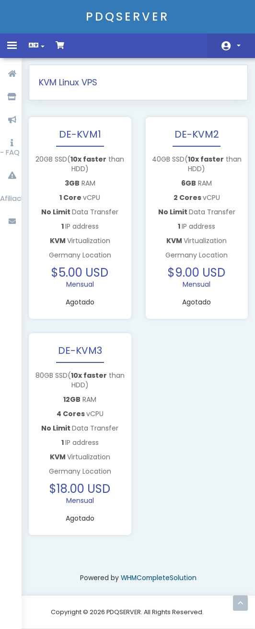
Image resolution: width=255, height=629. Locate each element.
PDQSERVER (127, 16)
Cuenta (239, 46)
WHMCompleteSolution (160, 578)
